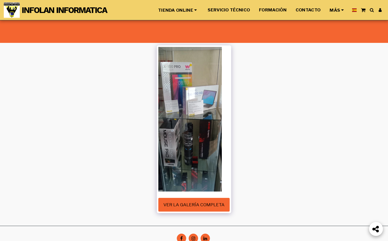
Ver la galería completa (194, 204)
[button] (363, 10)
